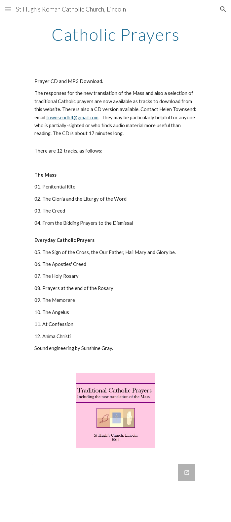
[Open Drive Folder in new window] (186, 472)
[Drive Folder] (115, 489)
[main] (115, 34)
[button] (8, 9)
